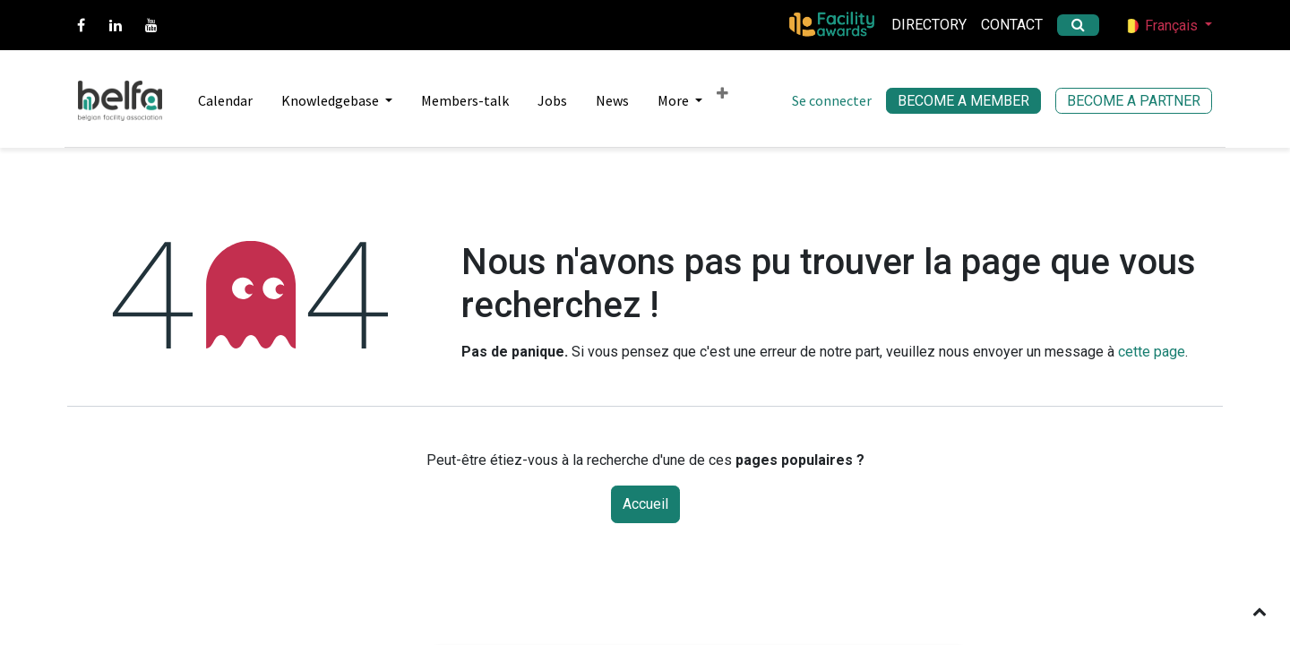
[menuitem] (218, 100)
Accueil (645, 503)
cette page (1151, 351)
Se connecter (832, 100)
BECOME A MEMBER (963, 100)
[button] (1259, 610)
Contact (1012, 24)
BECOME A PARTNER (1133, 100)
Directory (929, 24)
